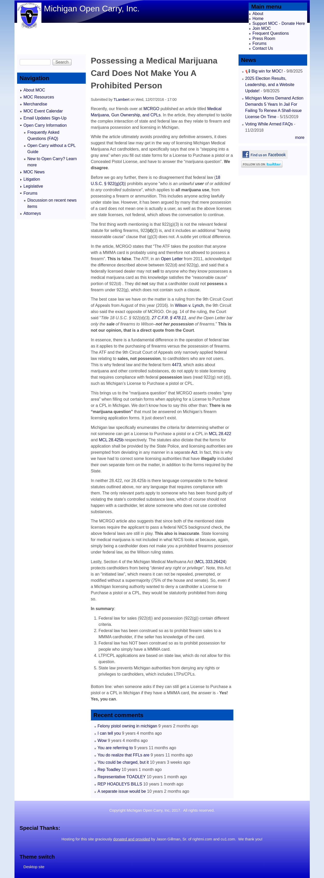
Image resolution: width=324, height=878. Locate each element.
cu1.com (228, 839)
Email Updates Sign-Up (45, 118)
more (299, 137)
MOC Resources (39, 97)
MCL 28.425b (111, 440)
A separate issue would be (122, 791)
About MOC (34, 90)
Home (258, 18)
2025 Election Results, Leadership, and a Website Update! (269, 84)
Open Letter (172, 259)
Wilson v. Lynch (189, 305)
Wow (102, 740)
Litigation (32, 179)
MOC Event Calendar (43, 111)
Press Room (264, 38)
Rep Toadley (109, 769)
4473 (176, 365)
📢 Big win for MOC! (264, 71)
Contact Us (263, 48)
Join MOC (262, 28)
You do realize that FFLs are (123, 755)
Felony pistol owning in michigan (127, 726)
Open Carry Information (45, 125)
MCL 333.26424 (210, 562)
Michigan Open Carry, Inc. (92, 8)
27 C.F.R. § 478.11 (169, 318)
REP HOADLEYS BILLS (120, 784)
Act (194, 452)
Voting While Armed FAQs (269, 124)
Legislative (33, 186)
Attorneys (32, 213)
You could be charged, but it (123, 762)
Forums (260, 43)
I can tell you (109, 733)
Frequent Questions (271, 33)
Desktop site (34, 867)
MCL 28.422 (220, 433)
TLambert (121, 99)
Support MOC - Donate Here (279, 23)
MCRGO (151, 109)
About (258, 13)
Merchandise (35, 104)
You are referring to (115, 748)
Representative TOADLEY (122, 777)
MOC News (34, 172)
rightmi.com (202, 839)
